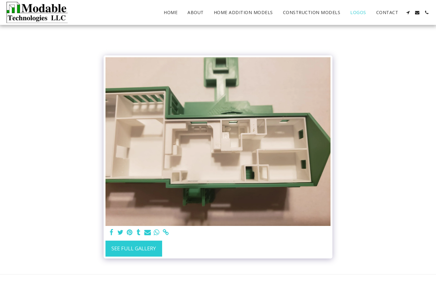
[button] (407, 12)
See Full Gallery (133, 248)
